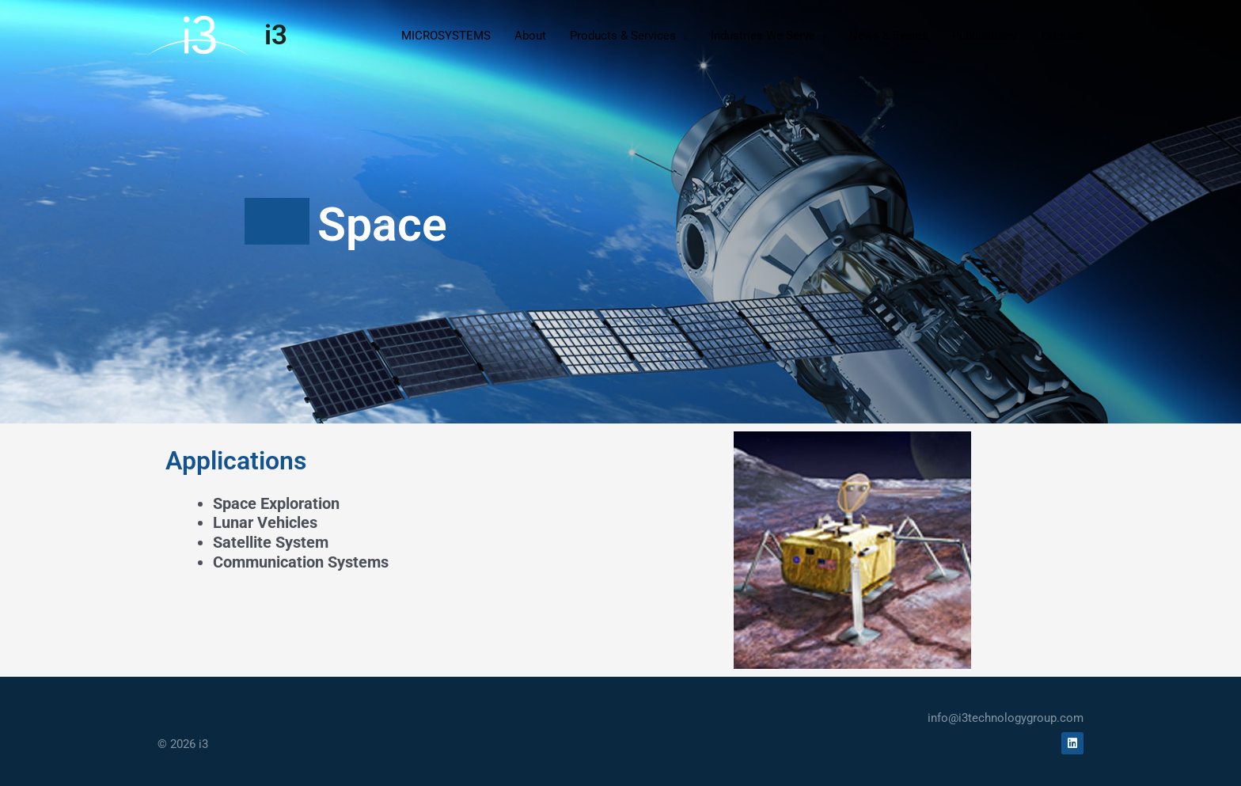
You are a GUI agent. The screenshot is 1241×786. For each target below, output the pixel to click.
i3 (275, 35)
